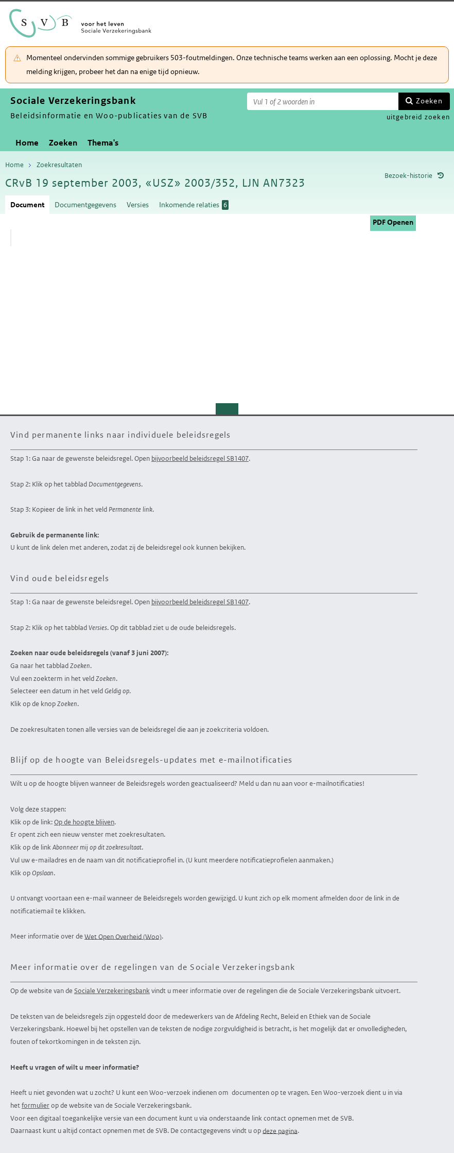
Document (27, 204)
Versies (138, 204)
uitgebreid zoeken (418, 117)
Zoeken (429, 100)
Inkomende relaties (194, 205)
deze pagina (280, 1130)
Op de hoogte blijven (84, 822)
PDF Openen (393, 222)
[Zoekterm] (322, 101)
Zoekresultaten (59, 164)
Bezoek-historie (408, 175)
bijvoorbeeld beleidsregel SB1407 (200, 458)
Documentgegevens (85, 204)
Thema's (103, 142)
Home (27, 142)
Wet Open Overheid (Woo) (123, 936)
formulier (35, 1105)
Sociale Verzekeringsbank (112, 990)
